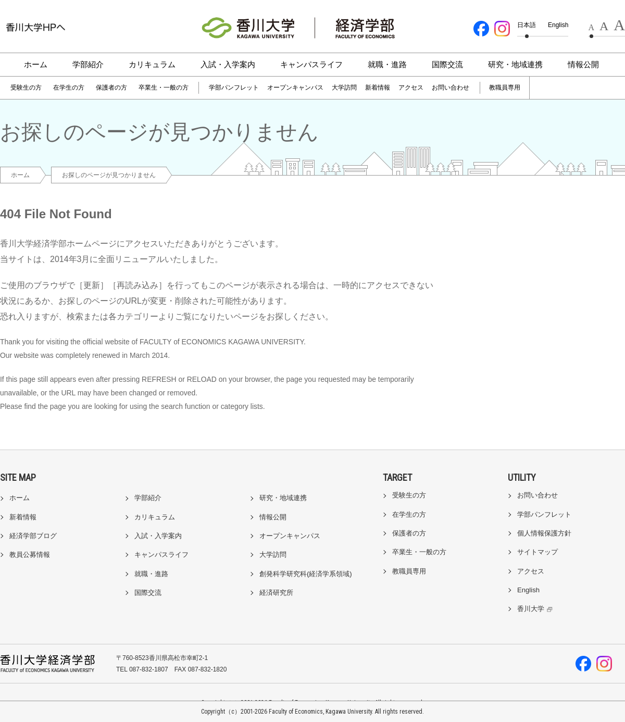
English (558, 25)
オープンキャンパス (295, 87)
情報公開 (583, 64)
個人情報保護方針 (544, 533)
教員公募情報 (29, 554)
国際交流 (447, 64)
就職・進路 (387, 64)
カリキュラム (152, 64)
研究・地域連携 (515, 64)
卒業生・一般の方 (164, 87)
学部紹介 (88, 64)
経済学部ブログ (33, 536)
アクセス (410, 87)
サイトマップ (537, 552)
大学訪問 (344, 87)
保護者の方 (111, 87)
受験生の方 (26, 87)
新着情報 (377, 87)
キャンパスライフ (311, 64)
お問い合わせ (450, 87)
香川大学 (536, 609)
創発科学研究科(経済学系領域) (305, 574)
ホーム (35, 64)
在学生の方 (68, 87)
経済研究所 (276, 592)
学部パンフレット (234, 87)
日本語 (526, 25)
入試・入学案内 (228, 64)
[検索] (558, 88)
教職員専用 (504, 87)
